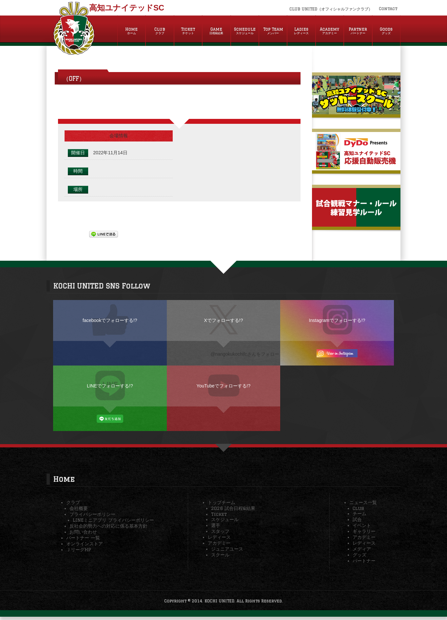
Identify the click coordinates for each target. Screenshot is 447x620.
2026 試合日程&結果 (233, 508)
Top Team (273, 31)
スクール (220, 554)
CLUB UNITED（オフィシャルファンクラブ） (330, 9)
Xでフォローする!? (223, 320)
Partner (358, 31)
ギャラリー (364, 531)
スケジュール (225, 519)
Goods (386, 31)
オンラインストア (84, 543)
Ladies (301, 31)
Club (159, 31)
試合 (357, 519)
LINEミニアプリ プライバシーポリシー (113, 520)
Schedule (245, 31)
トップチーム (221, 502)
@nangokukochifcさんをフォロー (244, 354)
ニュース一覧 (363, 502)
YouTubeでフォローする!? (224, 385)
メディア (362, 549)
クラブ (73, 502)
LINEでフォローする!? (110, 385)
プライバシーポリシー (92, 514)
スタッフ (220, 531)
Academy (329, 31)
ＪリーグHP (78, 549)
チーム (359, 513)
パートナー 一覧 (83, 537)
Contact (388, 9)
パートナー (364, 560)
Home (131, 31)
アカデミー (219, 543)
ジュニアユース (227, 549)
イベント (362, 525)
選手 (215, 525)
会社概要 (78, 508)
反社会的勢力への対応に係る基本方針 (108, 526)
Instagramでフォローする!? (337, 320)
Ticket (188, 31)
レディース (219, 537)
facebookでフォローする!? (110, 320)
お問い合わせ (83, 532)
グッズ (359, 554)
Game (216, 31)
